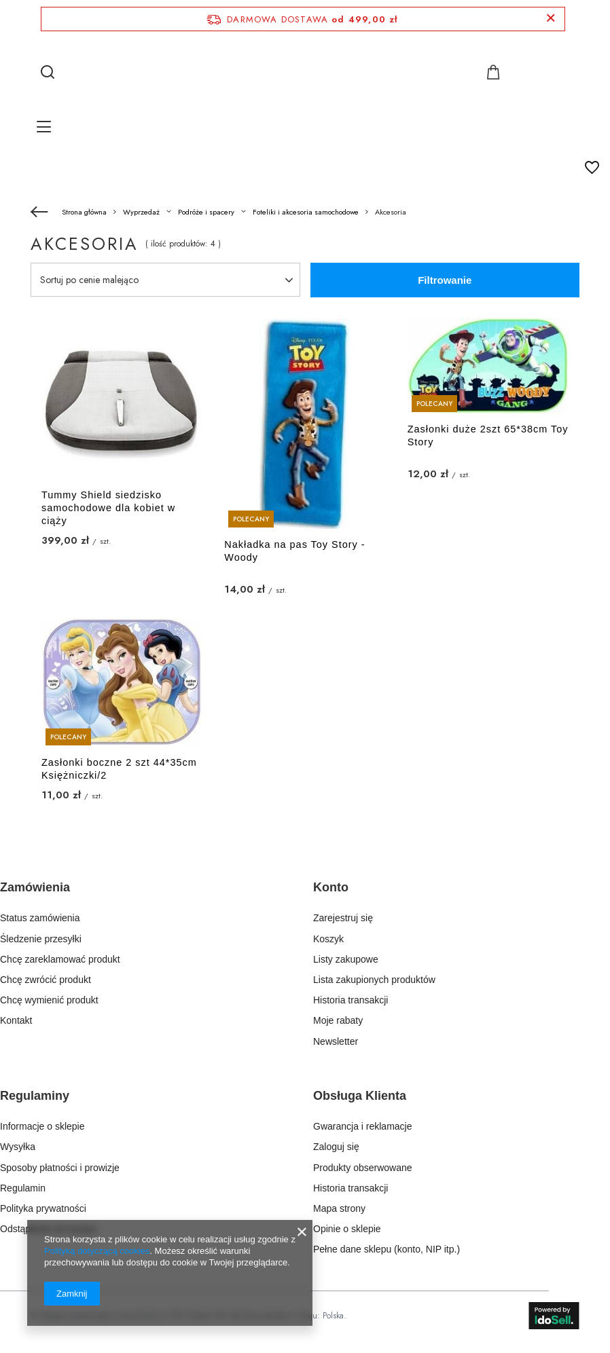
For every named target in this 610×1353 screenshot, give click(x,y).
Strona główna (84, 211)
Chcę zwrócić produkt (45, 979)
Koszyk (328, 938)
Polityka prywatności (43, 1208)
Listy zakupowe (345, 959)
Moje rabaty (338, 1020)
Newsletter (335, 1041)
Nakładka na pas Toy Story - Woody (294, 551)
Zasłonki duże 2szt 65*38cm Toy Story (488, 435)
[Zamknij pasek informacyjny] (550, 18)
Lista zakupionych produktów (374, 979)
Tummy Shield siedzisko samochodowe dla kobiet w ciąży (108, 507)
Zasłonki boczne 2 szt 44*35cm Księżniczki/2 (119, 769)
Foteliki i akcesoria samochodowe (306, 212)
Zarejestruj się (343, 917)
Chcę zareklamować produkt (60, 959)
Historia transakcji (350, 1000)
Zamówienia (35, 887)
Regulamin (23, 1188)
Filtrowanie (444, 280)
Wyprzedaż (141, 212)
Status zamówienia (40, 917)
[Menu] (46, 126)
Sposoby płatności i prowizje (60, 1167)
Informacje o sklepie (42, 1126)
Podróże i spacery (206, 212)
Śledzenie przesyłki (41, 938)
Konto (330, 887)
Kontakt (16, 1020)
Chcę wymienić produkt (49, 1000)
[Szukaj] (48, 72)
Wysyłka (17, 1146)
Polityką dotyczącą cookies (96, 1251)
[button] (140, 896)
